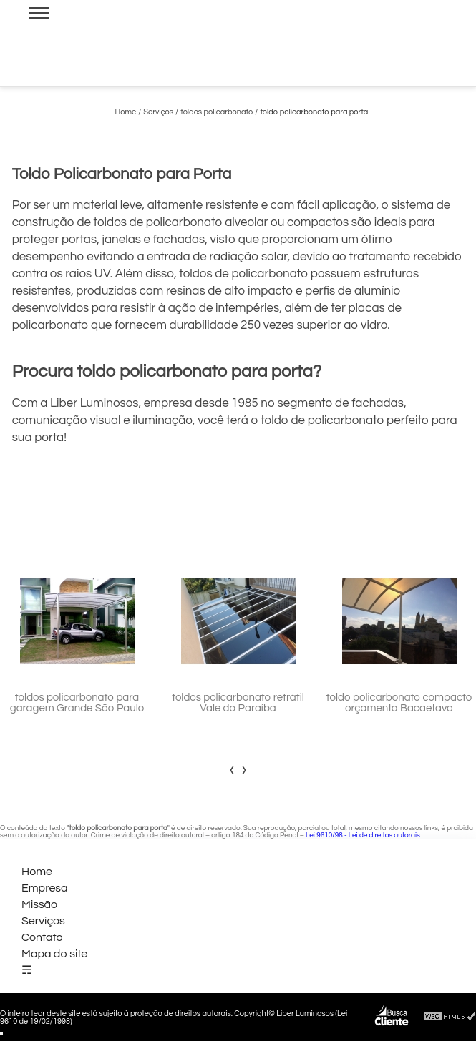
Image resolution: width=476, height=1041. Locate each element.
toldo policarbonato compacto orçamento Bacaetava (399, 703)
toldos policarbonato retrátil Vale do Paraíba (238, 703)
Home (36, 871)
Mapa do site (54, 953)
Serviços (43, 921)
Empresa (44, 888)
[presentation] (232, 769)
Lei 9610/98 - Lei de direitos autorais (363, 835)
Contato (42, 937)
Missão (39, 904)
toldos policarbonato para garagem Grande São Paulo (77, 703)
